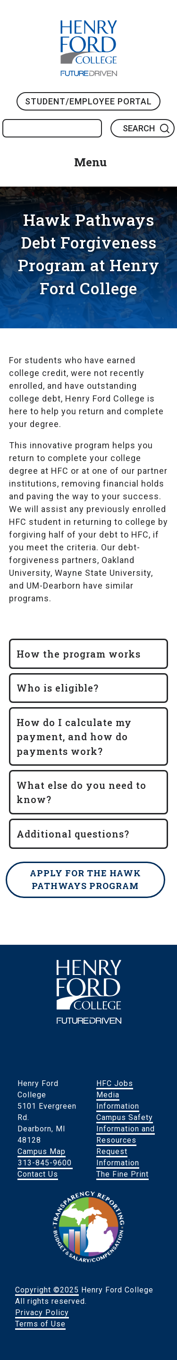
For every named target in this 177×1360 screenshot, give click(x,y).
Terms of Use (40, 1323)
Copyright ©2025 (47, 1289)
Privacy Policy (42, 1312)
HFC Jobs (114, 1083)
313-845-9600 (45, 1162)
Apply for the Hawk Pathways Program (85, 879)
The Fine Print (122, 1174)
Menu (90, 162)
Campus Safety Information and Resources (125, 1129)
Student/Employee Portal (88, 101)
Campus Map (41, 1151)
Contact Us (37, 1174)
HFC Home (88, 48)
